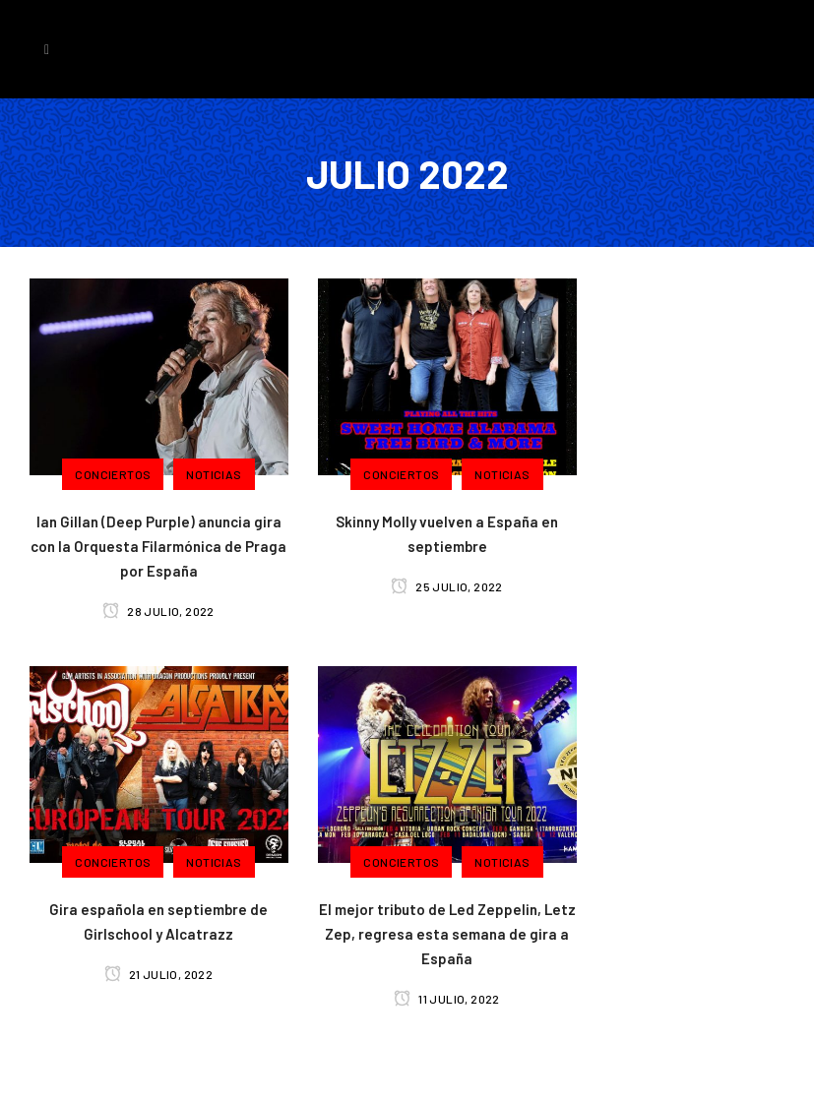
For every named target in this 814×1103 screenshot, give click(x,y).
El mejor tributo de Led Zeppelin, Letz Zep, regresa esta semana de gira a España (447, 933)
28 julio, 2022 (158, 611)
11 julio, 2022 (446, 999)
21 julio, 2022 (158, 974)
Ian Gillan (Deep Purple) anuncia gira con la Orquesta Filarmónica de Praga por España (158, 546)
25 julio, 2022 (446, 586)
